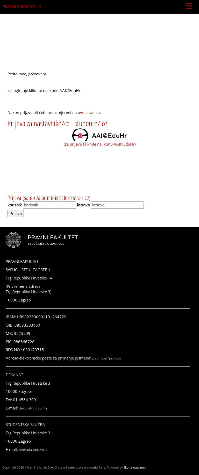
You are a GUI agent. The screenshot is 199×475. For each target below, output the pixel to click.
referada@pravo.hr (33, 449)
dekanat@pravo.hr (33, 408)
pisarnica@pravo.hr (107, 358)
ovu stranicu (89, 112)
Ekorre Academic (135, 467)
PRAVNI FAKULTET (19, 6)
